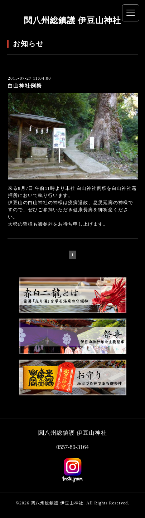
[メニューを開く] (130, 12)
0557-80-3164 (72, 447)
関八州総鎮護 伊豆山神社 (72, 20)
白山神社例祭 (25, 86)
